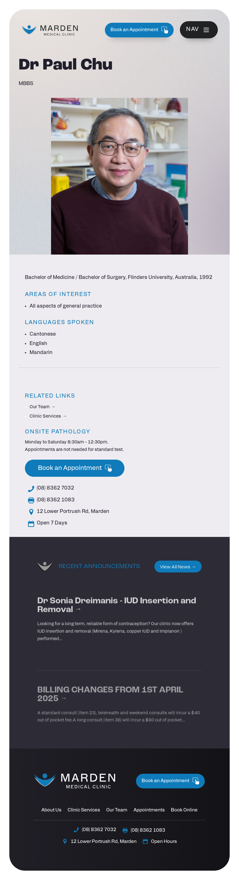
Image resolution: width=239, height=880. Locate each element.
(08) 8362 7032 (51, 489)
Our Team (39, 407)
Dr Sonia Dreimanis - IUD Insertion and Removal (116, 619)
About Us (51, 810)
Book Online (184, 810)
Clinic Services (45, 416)
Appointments (149, 810)
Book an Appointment (139, 30)
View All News (175, 567)
